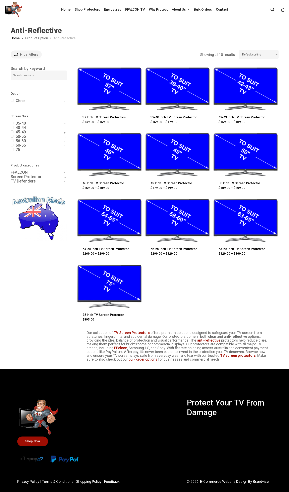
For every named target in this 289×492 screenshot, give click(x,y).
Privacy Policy (28, 481)
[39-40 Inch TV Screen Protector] (178, 89)
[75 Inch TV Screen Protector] (109, 286)
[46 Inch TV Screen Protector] (109, 154)
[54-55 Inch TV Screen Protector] (109, 220)
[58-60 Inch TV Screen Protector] (178, 220)
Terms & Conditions (57, 481)
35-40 (21, 123)
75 (18, 149)
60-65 (21, 145)
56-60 (21, 140)
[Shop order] (259, 54)
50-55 (21, 136)
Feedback (112, 481)
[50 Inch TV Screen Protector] (246, 154)
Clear (20, 100)
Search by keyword (28, 68)
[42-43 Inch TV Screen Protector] (246, 89)
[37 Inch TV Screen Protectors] (109, 89)
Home (15, 38)
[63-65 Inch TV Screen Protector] (246, 220)
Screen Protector (26, 176)
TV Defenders (23, 181)
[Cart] (283, 9)
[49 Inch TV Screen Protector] (178, 154)
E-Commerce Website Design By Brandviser (235, 481)
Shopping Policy (89, 481)
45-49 (21, 132)
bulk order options (143, 359)
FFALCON (19, 172)
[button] (32, 441)
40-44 (21, 127)
